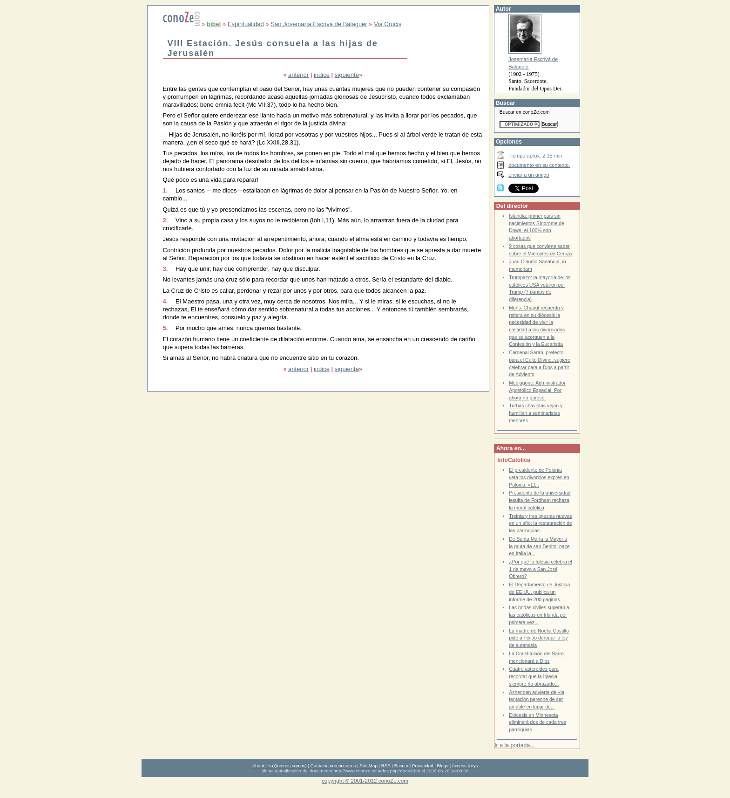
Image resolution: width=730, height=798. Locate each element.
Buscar (401, 765)
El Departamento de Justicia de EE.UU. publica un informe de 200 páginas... (539, 592)
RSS (386, 765)
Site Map (368, 765)
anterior (298, 74)
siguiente (347, 74)
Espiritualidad (246, 24)
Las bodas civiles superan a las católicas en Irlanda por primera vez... (539, 615)
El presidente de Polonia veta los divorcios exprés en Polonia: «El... (539, 477)
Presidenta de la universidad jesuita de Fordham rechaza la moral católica (539, 500)
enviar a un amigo (528, 175)
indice (322, 74)
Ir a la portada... (514, 745)
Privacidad (422, 765)
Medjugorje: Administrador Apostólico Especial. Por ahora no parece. (537, 390)
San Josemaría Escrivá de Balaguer (318, 24)
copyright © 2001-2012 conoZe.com (365, 780)
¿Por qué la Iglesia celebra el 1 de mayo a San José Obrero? (540, 569)
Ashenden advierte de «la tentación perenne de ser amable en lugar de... (536, 699)
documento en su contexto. (539, 165)
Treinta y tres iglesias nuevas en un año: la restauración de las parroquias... (540, 523)
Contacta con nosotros (333, 765)
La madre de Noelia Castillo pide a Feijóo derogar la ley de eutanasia (539, 638)
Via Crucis (387, 24)
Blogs (442, 765)
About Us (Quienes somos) (279, 765)
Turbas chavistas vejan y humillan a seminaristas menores (535, 413)
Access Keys (465, 765)
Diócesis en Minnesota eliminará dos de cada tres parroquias (537, 722)
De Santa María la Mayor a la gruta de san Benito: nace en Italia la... (539, 546)
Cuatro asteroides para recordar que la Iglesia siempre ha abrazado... (534, 676)
